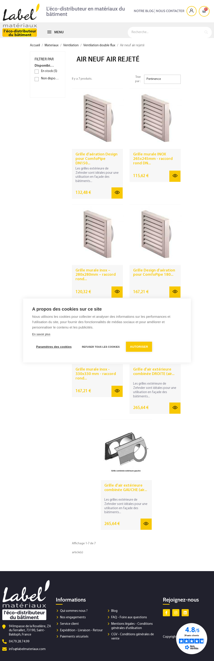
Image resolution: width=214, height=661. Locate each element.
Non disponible (50, 78)
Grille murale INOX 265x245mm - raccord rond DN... (153, 158)
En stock (49, 71)
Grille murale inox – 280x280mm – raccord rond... (96, 275)
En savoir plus (41, 334)
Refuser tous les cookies (101, 346)
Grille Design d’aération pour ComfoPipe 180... (154, 272)
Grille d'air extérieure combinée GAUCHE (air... (125, 487)
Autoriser (139, 346)
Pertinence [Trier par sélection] (154, 79)
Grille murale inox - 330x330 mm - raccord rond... (96, 374)
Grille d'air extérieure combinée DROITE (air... (153, 371)
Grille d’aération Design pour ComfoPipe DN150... (96, 158)
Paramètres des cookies (54, 346)
